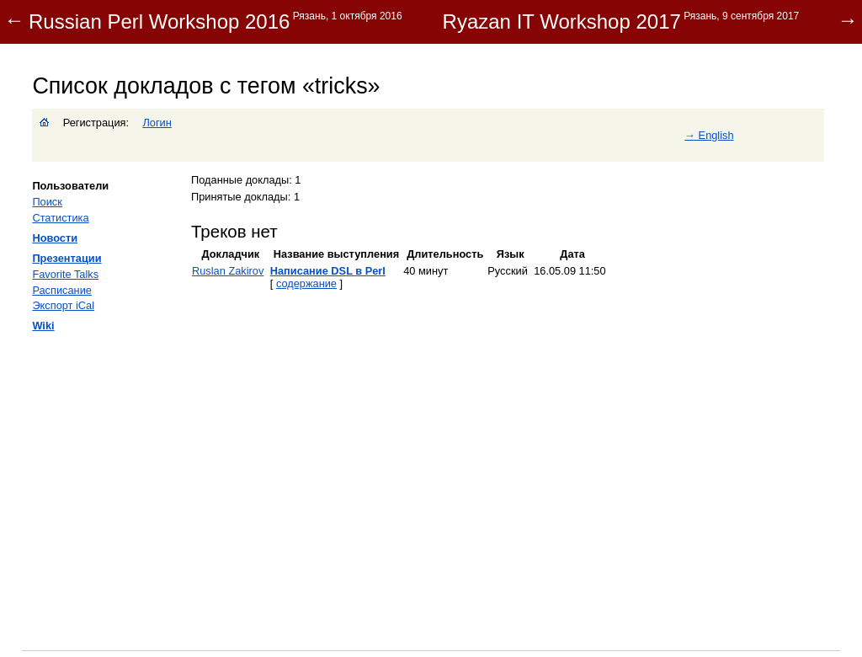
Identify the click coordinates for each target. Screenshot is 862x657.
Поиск (46, 201)
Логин (156, 122)
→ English (708, 135)
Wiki (43, 325)
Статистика (60, 217)
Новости (54, 238)
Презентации (66, 258)
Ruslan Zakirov (227, 270)
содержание (306, 283)
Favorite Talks (65, 274)
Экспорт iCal (63, 305)
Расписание (62, 290)
